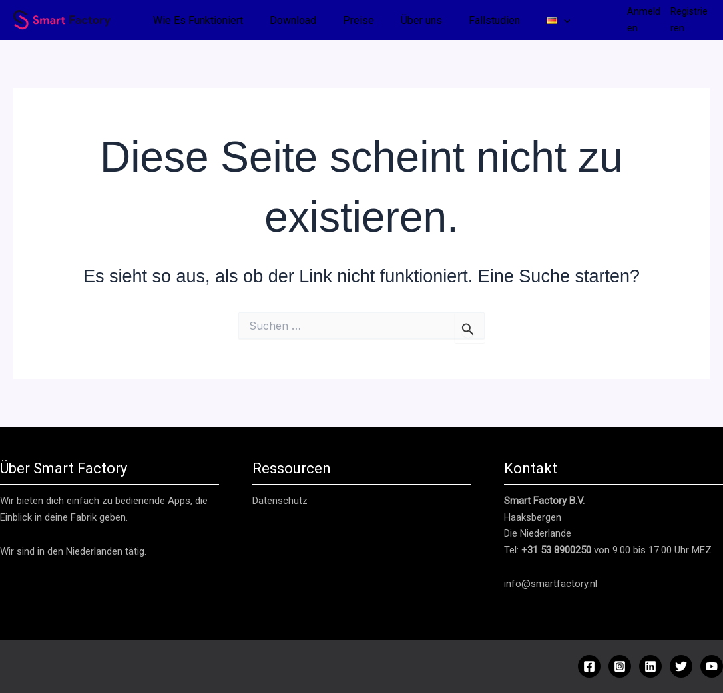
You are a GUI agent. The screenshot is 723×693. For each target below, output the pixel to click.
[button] (564, 20)
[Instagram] (619, 666)
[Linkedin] (650, 666)
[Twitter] (681, 666)
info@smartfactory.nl (550, 584)
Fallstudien (494, 20)
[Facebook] (589, 666)
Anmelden (643, 20)
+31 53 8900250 (556, 550)
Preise (358, 20)
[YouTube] (711, 666)
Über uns (421, 20)
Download (293, 20)
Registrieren (689, 20)
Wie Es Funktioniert (198, 20)
